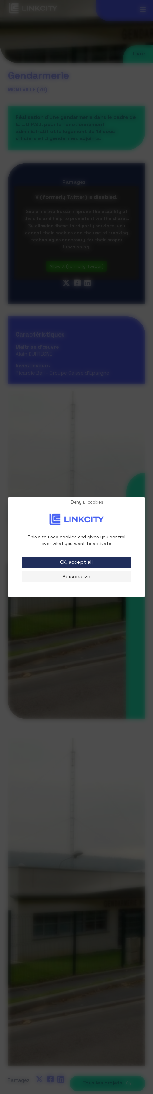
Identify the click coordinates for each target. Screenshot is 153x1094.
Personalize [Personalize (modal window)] (76, 576)
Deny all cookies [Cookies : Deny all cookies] (87, 502)
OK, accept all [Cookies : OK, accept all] (76, 562)
